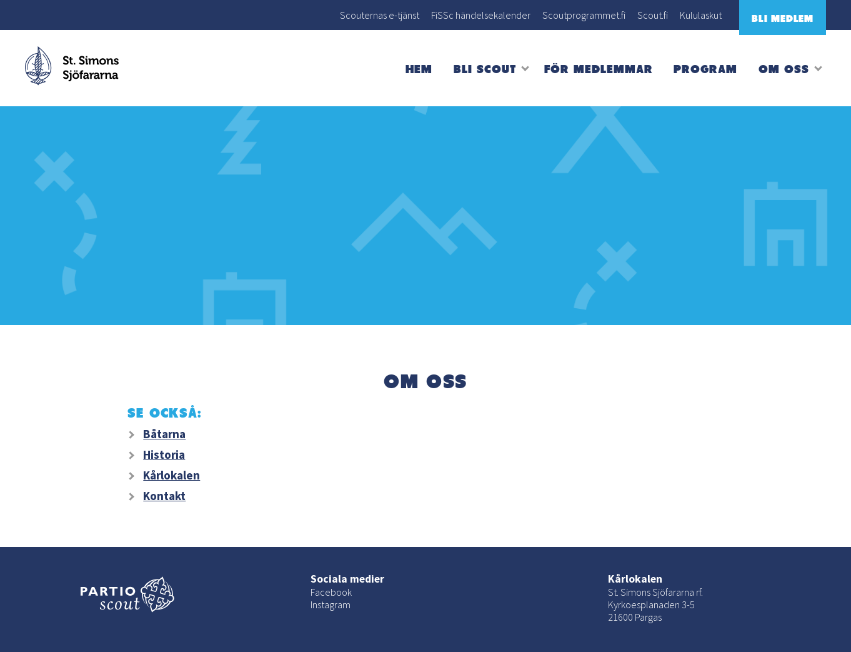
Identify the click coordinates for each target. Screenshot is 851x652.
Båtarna (164, 433)
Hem (419, 68)
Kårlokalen (171, 475)
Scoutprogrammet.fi (583, 15)
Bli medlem (783, 18)
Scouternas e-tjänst (379, 15)
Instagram (331, 604)
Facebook (331, 592)
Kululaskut (701, 15)
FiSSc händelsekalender (480, 15)
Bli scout (485, 68)
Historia (164, 454)
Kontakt (164, 495)
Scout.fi (652, 15)
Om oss (784, 68)
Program (705, 68)
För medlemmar (598, 68)
